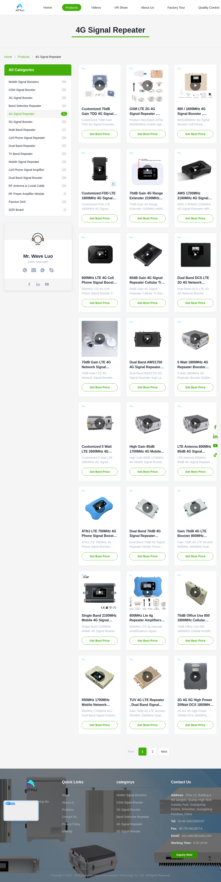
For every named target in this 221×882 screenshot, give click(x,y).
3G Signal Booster (128, 809)
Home (48, 7)
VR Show (121, 7)
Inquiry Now (184, 854)
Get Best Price (100, 134)
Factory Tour (176, 7)
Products (71, 7)
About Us (147, 7)
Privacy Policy (71, 824)
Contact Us (69, 816)
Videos (96, 7)
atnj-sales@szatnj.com (197, 835)
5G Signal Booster (128, 831)
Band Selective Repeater (132, 816)
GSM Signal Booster (129, 802)
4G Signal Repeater (129, 824)
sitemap (67, 831)
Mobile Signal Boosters (131, 795)
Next (164, 751)
